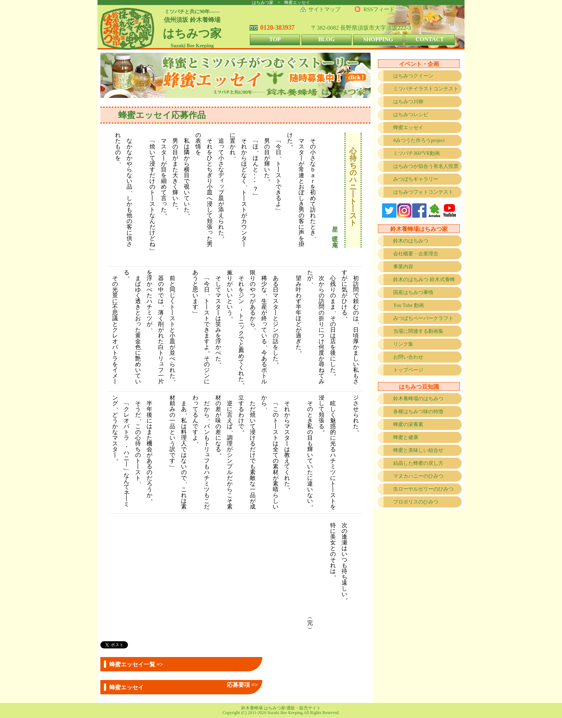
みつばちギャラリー (415, 179)
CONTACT (430, 39)
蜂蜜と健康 (405, 437)
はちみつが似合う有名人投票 (425, 166)
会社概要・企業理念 (415, 253)
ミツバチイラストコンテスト (425, 88)
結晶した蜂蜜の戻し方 (418, 463)
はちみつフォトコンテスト (423, 192)
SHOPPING (378, 39)
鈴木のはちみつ (410, 241)
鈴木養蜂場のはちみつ (418, 398)
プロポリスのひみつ (415, 502)
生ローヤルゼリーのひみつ (423, 489)
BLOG (326, 39)
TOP (275, 39)
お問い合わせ (408, 357)
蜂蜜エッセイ (408, 127)
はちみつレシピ (410, 114)
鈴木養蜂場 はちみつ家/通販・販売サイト (281, 707)
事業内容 (403, 266)
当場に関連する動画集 (418, 331)
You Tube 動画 (408, 305)
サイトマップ (324, 9)
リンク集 (403, 344)
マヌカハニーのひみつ (418, 476)
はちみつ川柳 (408, 101)
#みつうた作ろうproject (419, 140)
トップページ (408, 370)
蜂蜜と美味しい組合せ (418, 450)
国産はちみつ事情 (413, 292)
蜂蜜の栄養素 (408, 424)
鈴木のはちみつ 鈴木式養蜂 (424, 279)
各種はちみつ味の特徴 (418, 411)
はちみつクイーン (413, 76)
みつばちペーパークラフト (423, 318)
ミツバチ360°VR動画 (416, 153)
